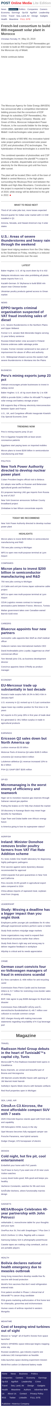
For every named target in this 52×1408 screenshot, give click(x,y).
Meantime (13, 19)
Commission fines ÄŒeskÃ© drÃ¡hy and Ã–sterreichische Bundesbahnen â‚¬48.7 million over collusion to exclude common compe (24, 1010)
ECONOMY (6, 680)
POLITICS (6, 461)
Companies (32, 9)
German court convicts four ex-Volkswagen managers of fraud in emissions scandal (24, 971)
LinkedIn (23, 1398)
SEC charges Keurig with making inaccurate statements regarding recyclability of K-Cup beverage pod (25, 1021)
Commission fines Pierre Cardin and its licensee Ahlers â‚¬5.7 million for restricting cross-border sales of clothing (26, 991)
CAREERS (6, 623)
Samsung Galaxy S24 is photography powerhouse (24, 1240)
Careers (43, 9)
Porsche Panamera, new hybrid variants (19, 1136)
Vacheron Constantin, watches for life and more (23, 1186)
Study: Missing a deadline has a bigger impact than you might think (25, 913)
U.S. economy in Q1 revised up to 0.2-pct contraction (25, 702)
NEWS (4, 302)
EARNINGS (6, 733)
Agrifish (33, 12)
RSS (4, 1398)
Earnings (16, 12)
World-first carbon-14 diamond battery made (21, 1365)
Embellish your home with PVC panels (18, 1165)
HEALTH (5, 1258)
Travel (11, 16)
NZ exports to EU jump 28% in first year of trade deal (25, 715)
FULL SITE (35, 1398)
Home (4, 1374)
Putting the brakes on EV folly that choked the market (25, 806)
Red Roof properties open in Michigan (18, 1091)
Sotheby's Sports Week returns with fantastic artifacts (26, 1086)
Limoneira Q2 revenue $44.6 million (17, 757)
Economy (5, 12)
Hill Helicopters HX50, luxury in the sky (19, 1127)
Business (12, 9)
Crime (4, 16)
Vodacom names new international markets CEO (23, 646)
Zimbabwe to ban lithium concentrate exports (22, 508)
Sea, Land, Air (23, 16)
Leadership (44, 12)
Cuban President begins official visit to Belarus (22, 479)
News (3, 9)
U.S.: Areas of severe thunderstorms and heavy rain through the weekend (25, 240)
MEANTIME (6, 1321)
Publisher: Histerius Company (15, 1404)
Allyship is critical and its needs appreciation (21, 951)
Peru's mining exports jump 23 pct (17, 432)
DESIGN (5, 1151)
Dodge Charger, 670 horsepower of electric (21, 1141)
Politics (22, 9)
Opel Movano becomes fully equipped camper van (24, 1132)
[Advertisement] (22, 76)
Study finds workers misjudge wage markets (21, 931)
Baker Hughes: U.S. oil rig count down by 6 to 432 (24, 271)
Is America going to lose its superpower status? (23, 827)
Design (35, 16)
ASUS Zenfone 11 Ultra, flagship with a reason (22, 1235)
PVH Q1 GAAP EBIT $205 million (16, 769)
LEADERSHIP (7, 904)
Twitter (12, 1398)
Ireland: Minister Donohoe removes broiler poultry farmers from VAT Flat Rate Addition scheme (23, 848)
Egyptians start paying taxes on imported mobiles (24, 445)
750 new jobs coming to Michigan (16, 547)
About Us (12, 1394)
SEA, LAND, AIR (9, 1100)
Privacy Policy (36, 1394)
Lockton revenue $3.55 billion (14, 747)
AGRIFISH (6, 836)
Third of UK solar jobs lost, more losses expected (24, 210)
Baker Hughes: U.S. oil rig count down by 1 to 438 (24, 393)
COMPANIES (7, 563)
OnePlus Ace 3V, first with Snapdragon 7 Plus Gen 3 (25, 1230)
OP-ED (4, 779)
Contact (23, 1394)
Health (4, 19)
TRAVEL (5, 1043)
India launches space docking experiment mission (24, 1360)
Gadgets (44, 16)
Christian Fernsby (10, 39)
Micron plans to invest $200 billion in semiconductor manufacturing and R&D (23, 572)
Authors (27, 1390)
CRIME (4, 961)
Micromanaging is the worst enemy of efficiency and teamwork (23, 789)
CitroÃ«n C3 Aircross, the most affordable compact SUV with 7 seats (25, 1110)
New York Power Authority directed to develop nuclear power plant (23, 470)
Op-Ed (25, 12)
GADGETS (6, 1204)
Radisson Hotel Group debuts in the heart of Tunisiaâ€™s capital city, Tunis (25, 1053)
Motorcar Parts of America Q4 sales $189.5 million (24, 752)
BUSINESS (6, 370)
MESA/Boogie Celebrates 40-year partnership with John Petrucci (24, 1213)
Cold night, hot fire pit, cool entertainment (23, 1158)
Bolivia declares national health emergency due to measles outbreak (21, 1267)
